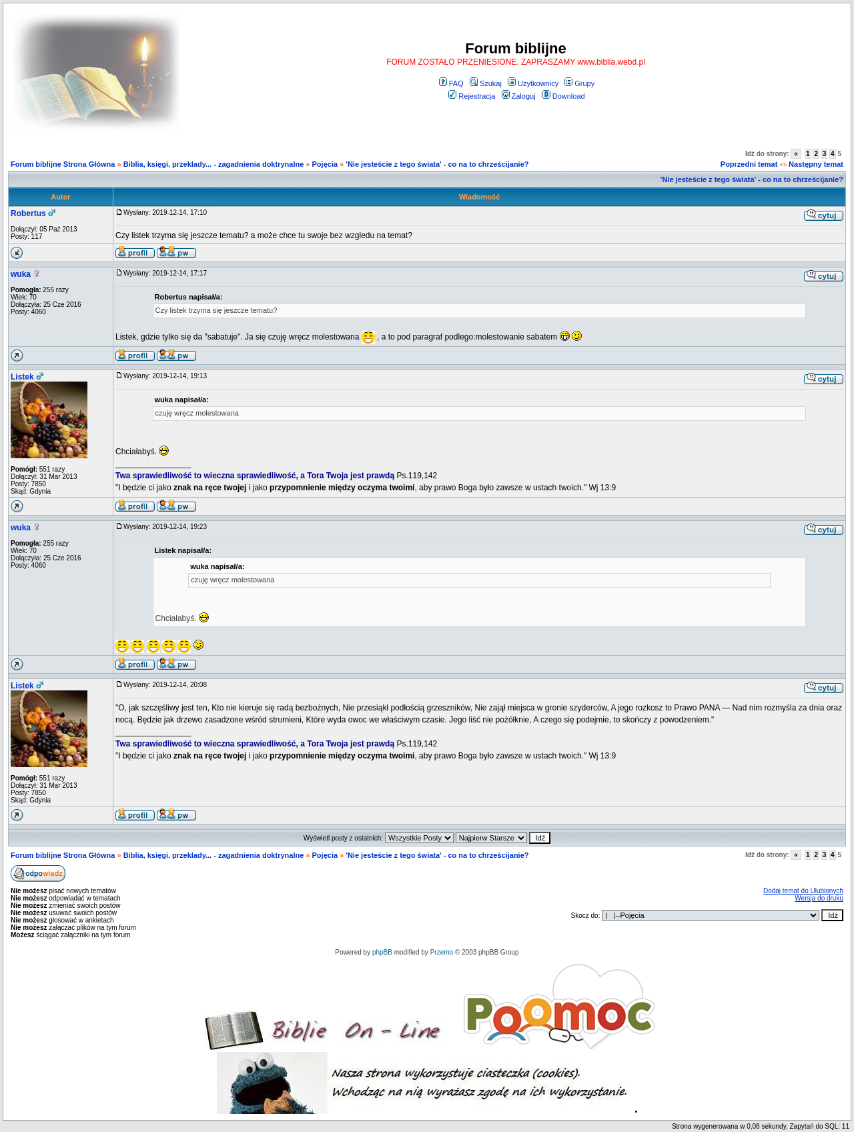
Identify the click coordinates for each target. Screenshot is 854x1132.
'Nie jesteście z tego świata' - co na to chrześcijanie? (437, 164)
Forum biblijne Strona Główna (63, 164)
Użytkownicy (533, 83)
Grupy (579, 83)
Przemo (441, 952)
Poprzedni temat (749, 164)
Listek (22, 377)
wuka (21, 274)
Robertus (28, 213)
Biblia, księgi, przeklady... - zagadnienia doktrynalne (213, 164)
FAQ (451, 83)
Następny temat (816, 164)
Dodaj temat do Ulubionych (803, 891)
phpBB (382, 952)
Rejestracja (471, 96)
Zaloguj (519, 96)
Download (563, 96)
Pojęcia (325, 164)
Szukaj (486, 83)
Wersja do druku (819, 898)
